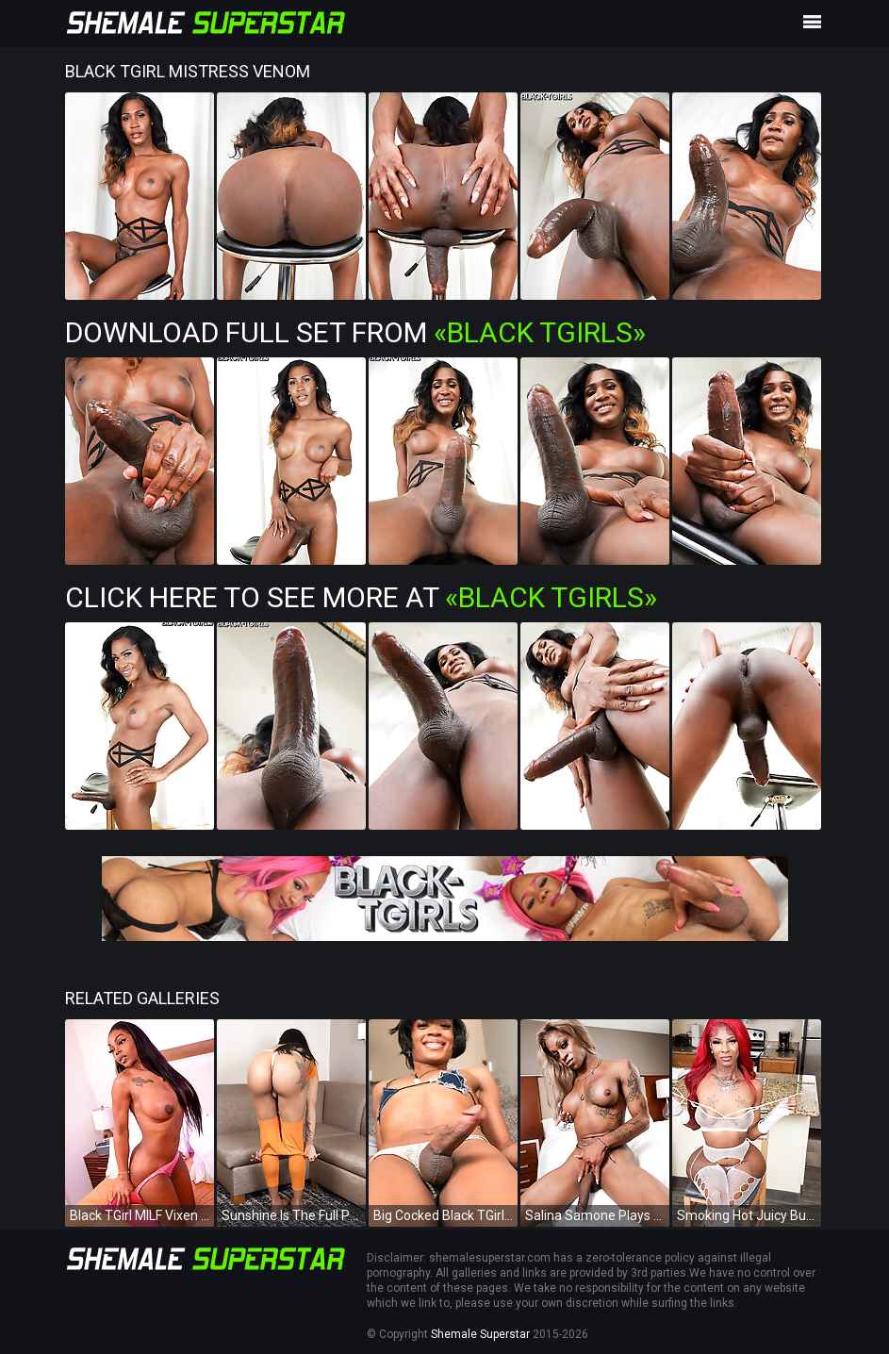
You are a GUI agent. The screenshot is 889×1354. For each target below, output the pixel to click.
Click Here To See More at (361, 597)
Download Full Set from (355, 332)
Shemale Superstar (480, 1334)
